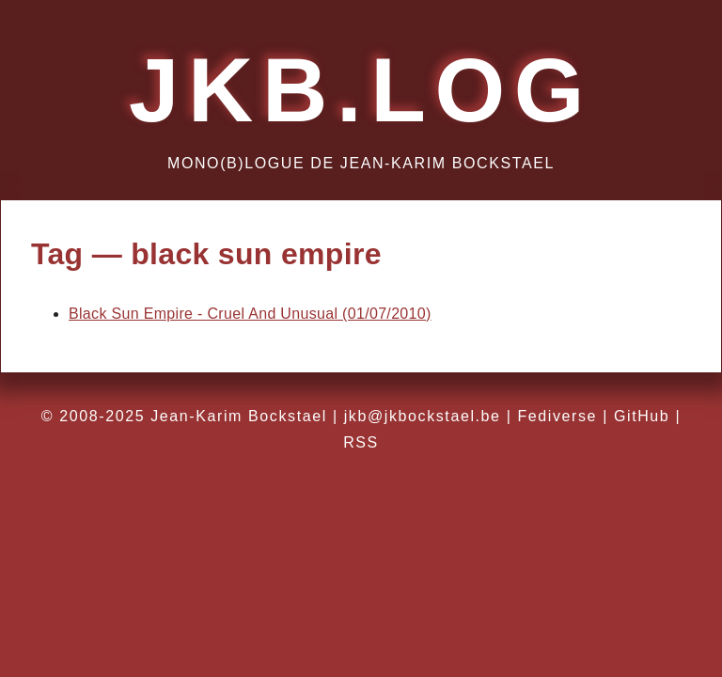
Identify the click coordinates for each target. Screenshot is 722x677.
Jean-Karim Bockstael (238, 416)
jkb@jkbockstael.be (422, 416)
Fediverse (557, 416)
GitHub (641, 416)
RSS (361, 442)
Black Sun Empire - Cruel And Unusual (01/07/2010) (250, 314)
